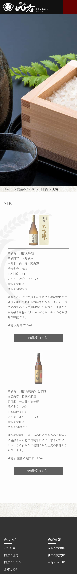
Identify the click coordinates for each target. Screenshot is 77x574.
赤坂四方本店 (56, 548)
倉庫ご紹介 (11, 569)
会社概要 (9, 548)
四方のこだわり (14, 562)
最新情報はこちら (38, 338)
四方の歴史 (11, 555)
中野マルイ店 (56, 562)
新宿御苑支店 (56, 555)
